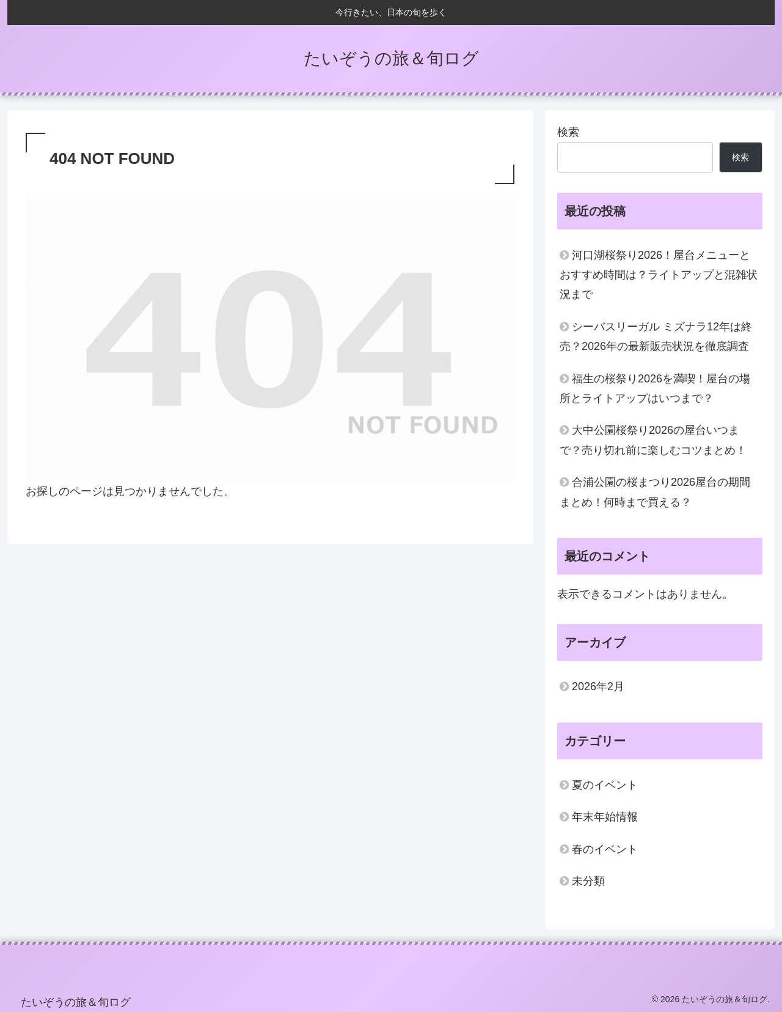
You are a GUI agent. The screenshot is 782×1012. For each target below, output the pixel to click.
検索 (568, 132)
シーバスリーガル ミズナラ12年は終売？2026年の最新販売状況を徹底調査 (656, 336)
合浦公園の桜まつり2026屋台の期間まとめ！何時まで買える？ (655, 492)
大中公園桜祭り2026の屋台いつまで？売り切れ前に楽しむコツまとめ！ (653, 440)
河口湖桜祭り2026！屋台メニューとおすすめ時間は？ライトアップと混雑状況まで (659, 275)
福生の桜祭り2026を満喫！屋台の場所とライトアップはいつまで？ (655, 388)
